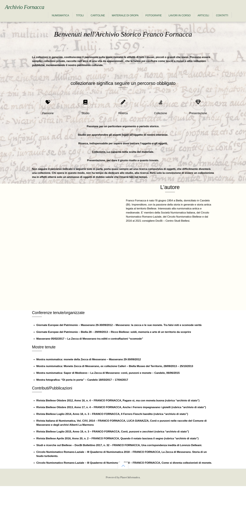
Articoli (160, 19)
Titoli (36, 19)
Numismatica (17, 19)
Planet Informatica (130, 497)
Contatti (179, 19)
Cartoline (54, 19)
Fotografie (110, 19)
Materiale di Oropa (82, 19)
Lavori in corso (136, 19)
